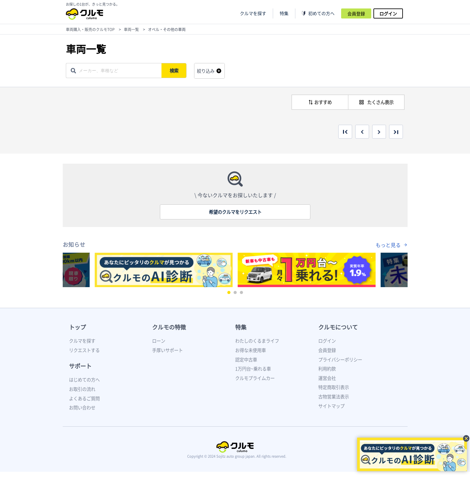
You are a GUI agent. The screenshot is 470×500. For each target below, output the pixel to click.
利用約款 (327, 368)
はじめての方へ (84, 379)
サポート (80, 366)
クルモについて (338, 327)
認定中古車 (246, 359)
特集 (240, 327)
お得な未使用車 (250, 350)
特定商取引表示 (333, 387)
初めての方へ (321, 13)
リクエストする (84, 350)
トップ (77, 327)
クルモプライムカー (255, 378)
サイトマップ (331, 406)
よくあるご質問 (84, 398)
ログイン (388, 13)
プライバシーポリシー (340, 359)
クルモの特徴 (169, 327)
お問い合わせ (82, 407)
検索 (174, 70)
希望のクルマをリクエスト (235, 211)
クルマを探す (253, 13)
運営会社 (327, 378)
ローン (158, 340)
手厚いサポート (167, 350)
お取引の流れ (82, 389)
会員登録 (356, 13)
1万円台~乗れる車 (253, 368)
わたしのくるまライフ (257, 340)
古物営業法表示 (333, 396)
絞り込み (205, 70)
